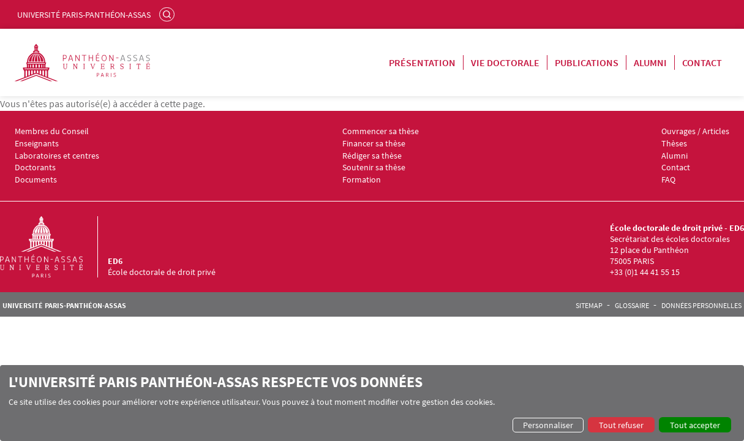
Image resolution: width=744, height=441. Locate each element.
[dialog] (372, 403)
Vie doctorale (505, 62)
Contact (702, 62)
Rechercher (168, 14)
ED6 (115, 260)
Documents (36, 180)
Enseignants (37, 143)
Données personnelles (701, 305)
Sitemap (589, 305)
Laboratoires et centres (57, 156)
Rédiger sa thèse (372, 156)
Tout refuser (621, 425)
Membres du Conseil (52, 131)
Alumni (650, 62)
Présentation (422, 62)
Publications (586, 62)
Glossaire (632, 305)
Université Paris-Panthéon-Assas (84, 14)
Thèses (674, 143)
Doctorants (35, 167)
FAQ (668, 180)
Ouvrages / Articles (695, 131)
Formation (361, 180)
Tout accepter (695, 425)
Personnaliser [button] (548, 425)
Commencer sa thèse (380, 131)
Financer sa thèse (373, 143)
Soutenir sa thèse (373, 167)
